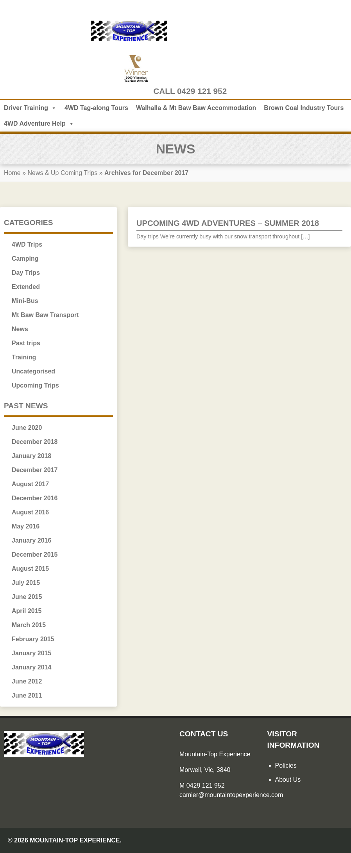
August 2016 (30, 512)
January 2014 (31, 667)
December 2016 (34, 498)
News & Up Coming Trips (63, 173)
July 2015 (26, 582)
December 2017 (34, 470)
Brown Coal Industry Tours (304, 108)
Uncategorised (33, 371)
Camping (25, 258)
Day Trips (26, 272)
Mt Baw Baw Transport (45, 315)
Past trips (26, 343)
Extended (26, 286)
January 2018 (31, 456)
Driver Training (30, 108)
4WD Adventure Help (39, 124)
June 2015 (27, 596)
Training (24, 357)
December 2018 (34, 441)
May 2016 (25, 526)
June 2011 (27, 695)
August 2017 (30, 484)
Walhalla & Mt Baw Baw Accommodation (196, 108)
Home (12, 173)
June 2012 (27, 681)
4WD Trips (27, 244)
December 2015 (34, 554)
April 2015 (26, 611)
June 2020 (27, 427)
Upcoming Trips (35, 385)
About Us (288, 779)
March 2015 (29, 625)
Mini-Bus (25, 301)
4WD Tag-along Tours (96, 108)
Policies (286, 765)
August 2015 (30, 568)
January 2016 (31, 540)
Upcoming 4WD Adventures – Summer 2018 (227, 223)
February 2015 (33, 639)
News (20, 329)
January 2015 (31, 653)
